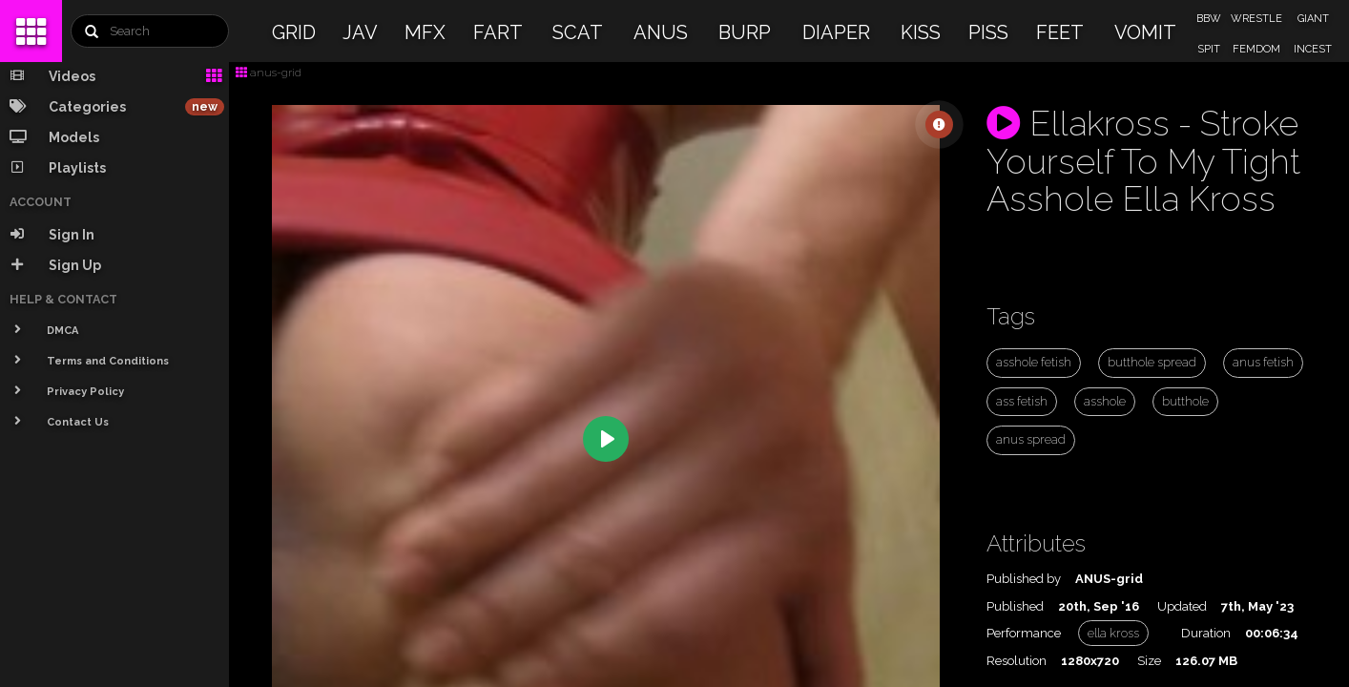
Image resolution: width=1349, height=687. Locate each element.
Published (1015, 606)
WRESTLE (1256, 18)
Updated (1182, 606)
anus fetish (1263, 362)
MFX (425, 32)
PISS (988, 32)
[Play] (606, 439)
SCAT (577, 32)
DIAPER (836, 32)
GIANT (1313, 18)
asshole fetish (1033, 362)
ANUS (660, 32)
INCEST (1313, 49)
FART (498, 32)
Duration (1206, 633)
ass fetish (1022, 401)
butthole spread (1152, 362)
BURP (744, 32)
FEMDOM (1256, 49)
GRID (294, 32)
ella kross (1113, 633)
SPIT (1208, 49)
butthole (1185, 401)
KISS (921, 32)
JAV (360, 32)
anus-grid (268, 72)
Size (1149, 661)
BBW (1208, 18)
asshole (1105, 401)
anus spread (1031, 439)
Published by (1023, 579)
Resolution (1016, 661)
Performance (1023, 633)
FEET (1060, 32)
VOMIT (1145, 32)
